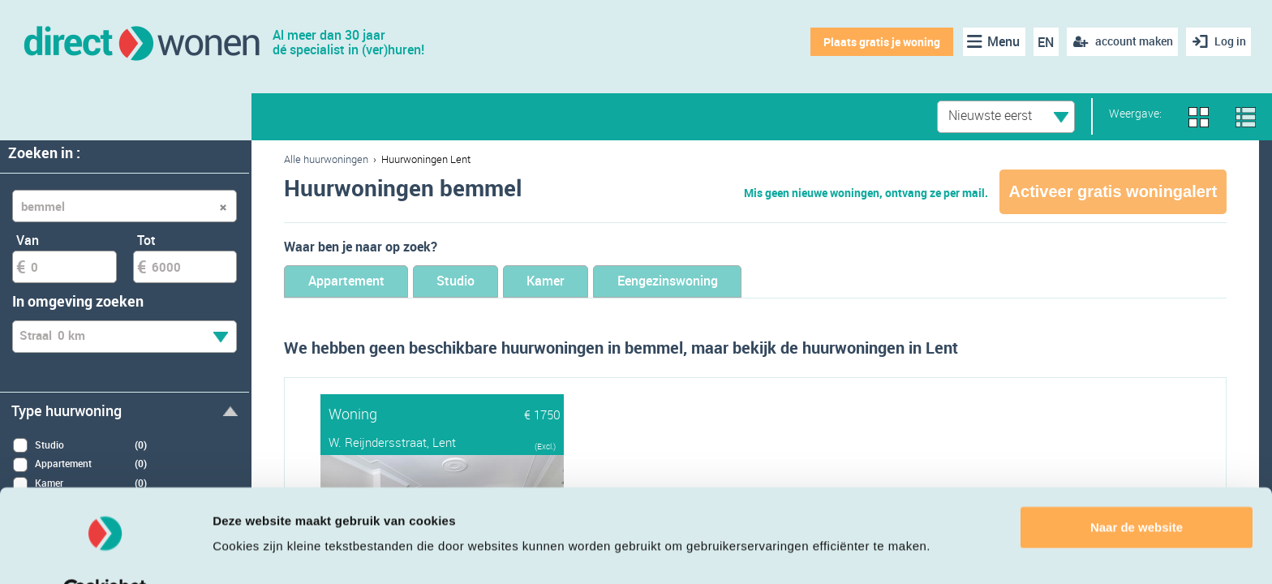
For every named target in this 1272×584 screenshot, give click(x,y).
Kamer (583, 282)
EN (1043, 42)
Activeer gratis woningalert (1113, 191)
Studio (479, 282)
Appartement (354, 282)
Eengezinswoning (722, 282)
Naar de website (1136, 489)
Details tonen (251, 552)
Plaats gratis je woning (878, 41)
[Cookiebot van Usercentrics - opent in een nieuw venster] (105, 552)
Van (27, 240)
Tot (146, 240)
